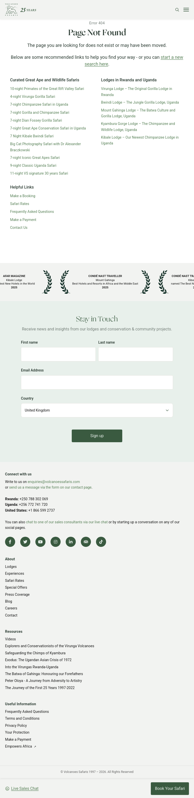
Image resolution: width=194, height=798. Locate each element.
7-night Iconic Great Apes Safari (35, 158)
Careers (11, 608)
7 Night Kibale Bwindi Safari (32, 136)
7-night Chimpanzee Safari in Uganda (39, 104)
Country (27, 398)
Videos (10, 639)
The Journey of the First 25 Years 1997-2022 (40, 688)
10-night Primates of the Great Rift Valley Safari (47, 89)
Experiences (14, 573)
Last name (106, 342)
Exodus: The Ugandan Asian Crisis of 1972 (38, 660)
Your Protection (17, 732)
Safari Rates (19, 204)
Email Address (32, 370)
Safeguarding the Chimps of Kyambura (35, 653)
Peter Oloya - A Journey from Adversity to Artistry (43, 681)
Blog (8, 601)
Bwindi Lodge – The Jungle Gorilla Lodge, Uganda (140, 102)
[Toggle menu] (186, 9)
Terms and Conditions (22, 718)
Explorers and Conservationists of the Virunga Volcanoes (49, 646)
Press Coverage (17, 594)
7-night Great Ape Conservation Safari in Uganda (48, 128)
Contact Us (19, 228)
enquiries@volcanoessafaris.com (54, 482)
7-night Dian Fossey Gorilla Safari (36, 120)
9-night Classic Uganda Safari (33, 165)
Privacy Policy (16, 725)
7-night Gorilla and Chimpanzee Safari (39, 112)
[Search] (177, 9)
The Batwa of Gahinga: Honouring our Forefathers (44, 674)
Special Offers (16, 587)
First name (29, 342)
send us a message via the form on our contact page (50, 487)
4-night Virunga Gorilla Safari (32, 97)
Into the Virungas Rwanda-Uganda (31, 667)
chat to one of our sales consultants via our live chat (67, 522)
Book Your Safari (170, 788)
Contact (11, 615)
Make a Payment (23, 220)
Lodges (11, 567)
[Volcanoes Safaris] (20, 10)
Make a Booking (22, 196)
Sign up (97, 435)
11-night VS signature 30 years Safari (39, 173)
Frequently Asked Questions (32, 212)
